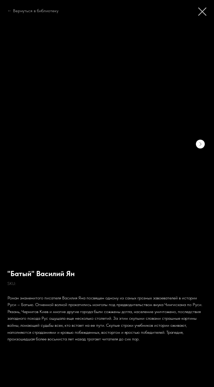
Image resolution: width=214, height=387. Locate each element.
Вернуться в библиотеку (35, 10)
